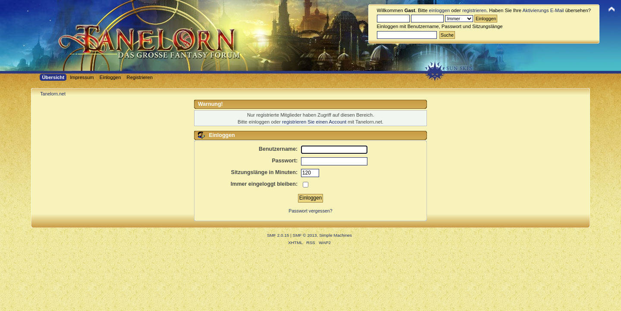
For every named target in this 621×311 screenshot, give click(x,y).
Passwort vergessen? (310, 210)
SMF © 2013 (305, 235)
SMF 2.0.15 (278, 235)
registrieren (474, 10)
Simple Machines (335, 235)
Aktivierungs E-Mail (543, 10)
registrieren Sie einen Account (314, 121)
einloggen (439, 10)
